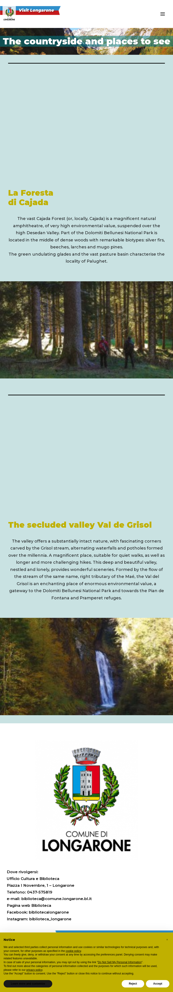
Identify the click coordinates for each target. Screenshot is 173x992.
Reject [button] (133, 983)
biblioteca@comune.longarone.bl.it (56, 898)
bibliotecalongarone (49, 912)
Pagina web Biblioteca (29, 905)
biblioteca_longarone (50, 919)
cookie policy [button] (73, 951)
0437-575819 (39, 892)
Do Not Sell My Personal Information (120, 962)
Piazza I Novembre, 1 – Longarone (40, 885)
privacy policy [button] (34, 969)
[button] (162, 14)
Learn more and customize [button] (28, 983)
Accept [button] (157, 983)
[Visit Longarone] (33, 14)
